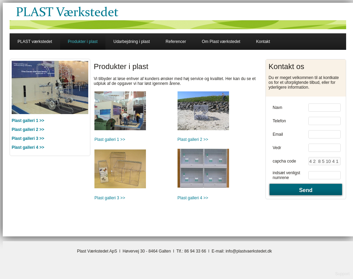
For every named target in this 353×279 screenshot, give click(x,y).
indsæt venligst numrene (286, 175)
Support (342, 273)
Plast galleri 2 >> (28, 129)
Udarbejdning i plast (131, 41)
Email (278, 134)
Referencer (176, 41)
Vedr (277, 147)
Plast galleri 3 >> (28, 138)
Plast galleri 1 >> (109, 139)
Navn (277, 107)
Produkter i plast (83, 41)
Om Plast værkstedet (221, 41)
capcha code (284, 161)
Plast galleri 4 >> (28, 147)
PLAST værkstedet (35, 41)
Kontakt (263, 41)
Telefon (279, 121)
